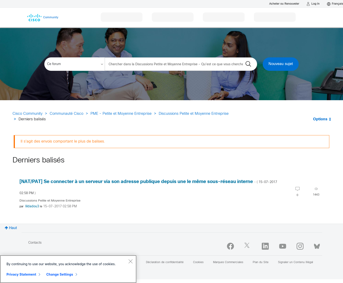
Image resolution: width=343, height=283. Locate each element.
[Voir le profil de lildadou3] (32, 206)
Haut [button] (13, 228)
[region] (68, 269)
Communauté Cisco (66, 113)
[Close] (130, 261)
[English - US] (335, 4)
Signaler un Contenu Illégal (295, 262)
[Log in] (313, 4)
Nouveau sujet (281, 64)
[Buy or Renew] (284, 4)
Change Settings (59, 274)
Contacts (35, 242)
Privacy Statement (21, 274)
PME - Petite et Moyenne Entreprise (121, 113)
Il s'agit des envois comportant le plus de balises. (63, 141)
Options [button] (320, 119)
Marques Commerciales (228, 262)
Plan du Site (261, 262)
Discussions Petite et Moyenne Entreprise (194, 113)
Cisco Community (27, 113)
